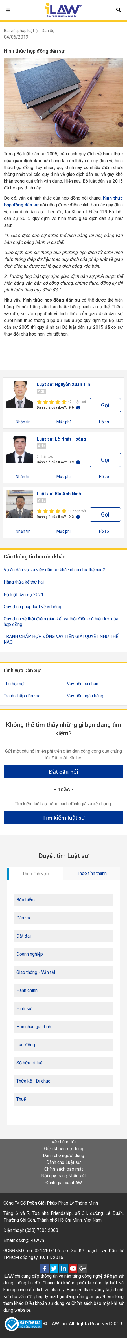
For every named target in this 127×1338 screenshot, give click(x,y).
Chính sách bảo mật (63, 1169)
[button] (118, 10)
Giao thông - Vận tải (35, 972)
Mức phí (63, 422)
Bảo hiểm (25, 899)
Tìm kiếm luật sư (63, 817)
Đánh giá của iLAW (63, 1182)
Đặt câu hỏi (63, 771)
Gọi (105, 405)
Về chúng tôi (64, 1142)
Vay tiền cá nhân (82, 683)
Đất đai (23, 936)
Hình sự (24, 1008)
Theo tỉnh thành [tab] (92, 873)
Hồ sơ (104, 422)
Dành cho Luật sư (63, 1162)
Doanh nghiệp (29, 954)
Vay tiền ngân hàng (85, 696)
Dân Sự (48, 30)
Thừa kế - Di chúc (33, 1081)
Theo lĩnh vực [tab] (35, 873)
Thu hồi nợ (14, 683)
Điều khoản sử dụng (63, 1148)
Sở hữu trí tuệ (29, 1063)
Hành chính (27, 990)
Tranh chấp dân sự (22, 696)
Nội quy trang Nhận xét (63, 1176)
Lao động (25, 1044)
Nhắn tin (23, 422)
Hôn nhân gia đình (33, 1026)
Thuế (21, 1099)
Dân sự (23, 918)
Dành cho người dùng (63, 1155)
